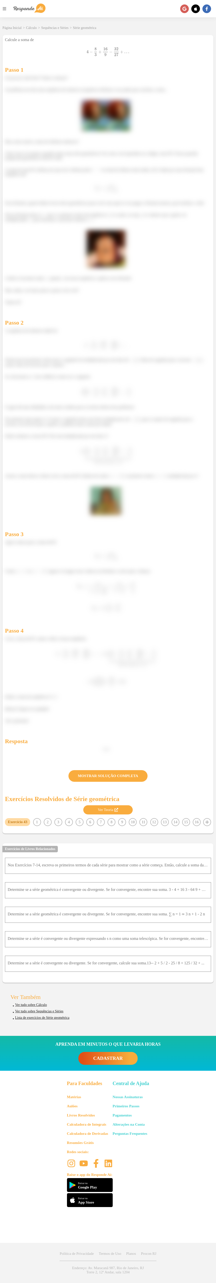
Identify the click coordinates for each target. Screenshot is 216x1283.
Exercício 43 (17, 822)
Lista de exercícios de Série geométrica (42, 1018)
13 (165, 822)
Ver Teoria (108, 810)
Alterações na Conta (129, 1124)
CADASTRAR (108, 1058)
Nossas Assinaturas (128, 1097)
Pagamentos (122, 1115)
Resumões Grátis (80, 1143)
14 (175, 822)
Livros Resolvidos (81, 1115)
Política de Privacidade (77, 1254)
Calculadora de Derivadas (87, 1134)
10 (133, 822)
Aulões (72, 1106)
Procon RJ (148, 1254)
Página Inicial (12, 28)
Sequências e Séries (54, 28)
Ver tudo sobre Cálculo (31, 1005)
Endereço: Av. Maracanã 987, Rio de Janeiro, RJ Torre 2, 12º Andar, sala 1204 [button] (108, 1270)
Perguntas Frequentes (130, 1134)
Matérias (74, 1097)
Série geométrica (84, 28)
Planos (131, 1254)
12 (154, 822)
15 (186, 822)
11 (143, 822)
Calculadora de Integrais (86, 1124)
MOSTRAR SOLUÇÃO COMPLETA (108, 776)
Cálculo (31, 28)
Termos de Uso (110, 1254)
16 (197, 822)
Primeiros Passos (126, 1106)
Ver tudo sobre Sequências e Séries (39, 1011)
